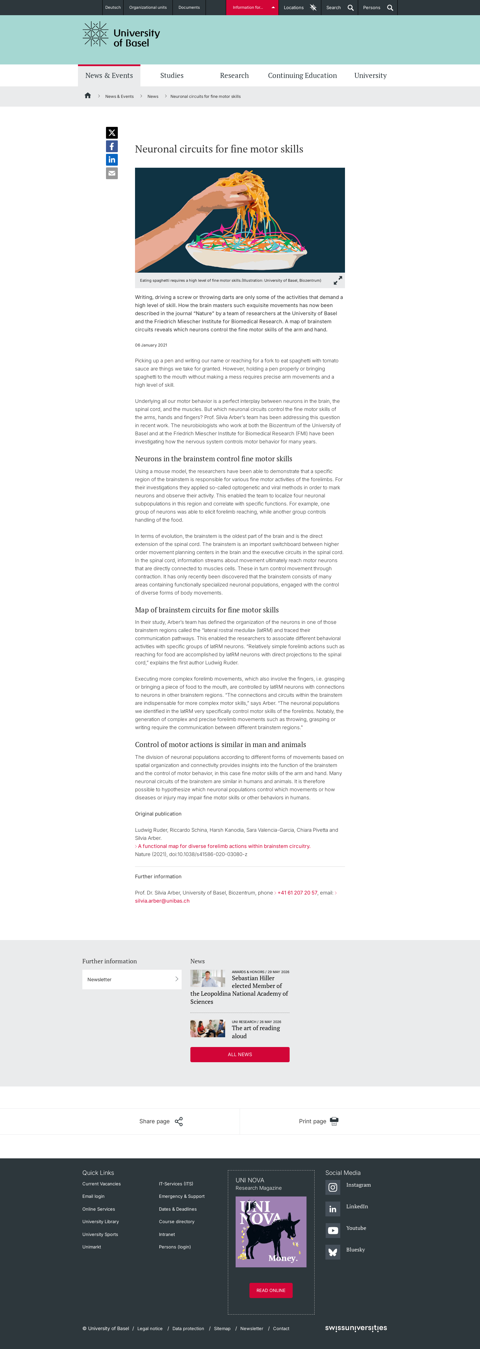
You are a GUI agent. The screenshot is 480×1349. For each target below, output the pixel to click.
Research (234, 75)
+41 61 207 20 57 (297, 892)
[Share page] (161, 1121)
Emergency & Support (182, 1196)
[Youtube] (345, 1231)
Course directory (176, 1221)
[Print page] (319, 1121)
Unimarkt (91, 1246)
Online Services (98, 1209)
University (370, 75)
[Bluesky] (345, 1252)
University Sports (100, 1234)
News (153, 96)
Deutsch (113, 7)
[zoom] (240, 219)
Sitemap (222, 1328)
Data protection (188, 1328)
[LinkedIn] (346, 1209)
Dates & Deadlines (178, 1209)
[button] (112, 133)
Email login (93, 1196)
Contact (281, 1328)
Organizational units (150, 7)
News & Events (109, 75)
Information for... (249, 7)
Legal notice (150, 1328)
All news (240, 1054)
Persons (369, 10)
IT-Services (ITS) (176, 1183)
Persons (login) (175, 1246)
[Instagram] (348, 1187)
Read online (271, 1290)
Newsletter (99, 979)
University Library (100, 1221)
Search (331, 10)
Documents (192, 7)
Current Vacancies (101, 1183)
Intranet (167, 1234)
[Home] (88, 96)
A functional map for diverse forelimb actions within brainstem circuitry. (224, 846)
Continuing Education (302, 75)
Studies (172, 75)
